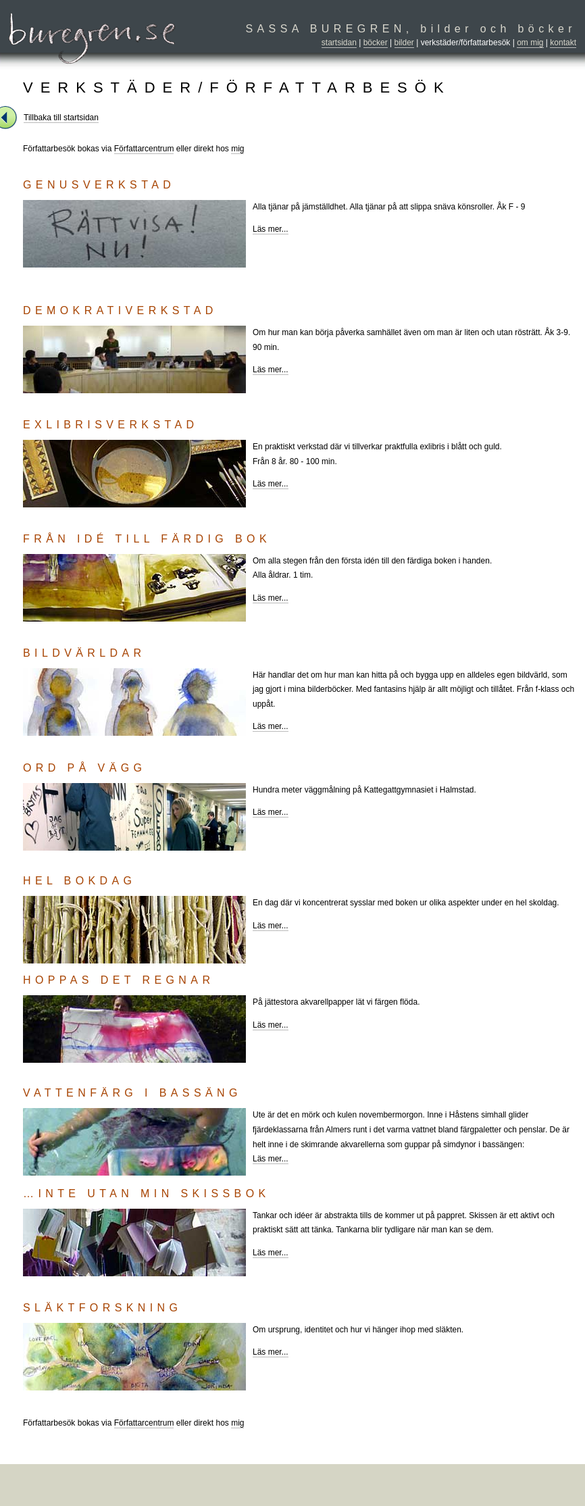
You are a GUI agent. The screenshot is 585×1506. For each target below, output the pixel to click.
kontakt (563, 42)
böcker (375, 42)
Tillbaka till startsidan (61, 117)
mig (237, 148)
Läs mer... (270, 229)
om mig (530, 42)
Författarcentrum (144, 148)
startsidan (339, 42)
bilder (404, 42)
